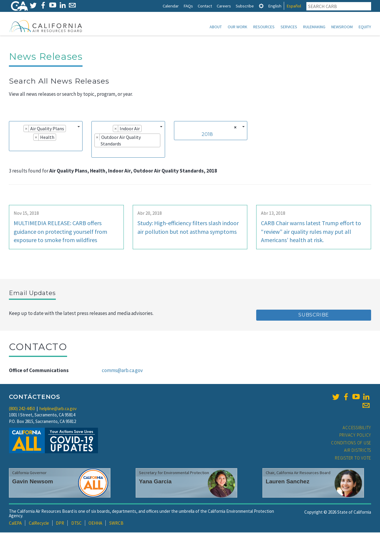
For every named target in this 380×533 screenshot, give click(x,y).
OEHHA (95, 523)
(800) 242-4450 (22, 409)
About (216, 26)
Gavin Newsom (32, 482)
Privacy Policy (355, 435)
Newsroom (342, 26)
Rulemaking (314, 26)
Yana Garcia (155, 482)
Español (293, 6)
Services (289, 26)
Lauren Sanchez (287, 482)
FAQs (188, 6)
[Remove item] (26, 129)
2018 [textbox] (207, 135)
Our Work (237, 26)
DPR (60, 523)
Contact (205, 6)
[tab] (261, 5)
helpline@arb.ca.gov (58, 409)
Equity (365, 26)
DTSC (76, 523)
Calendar (171, 6)
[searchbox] (13, 146)
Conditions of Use (351, 443)
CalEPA (15, 523)
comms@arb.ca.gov (122, 371)
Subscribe (245, 6)
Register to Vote (353, 458)
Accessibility (357, 428)
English (274, 6)
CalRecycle (39, 523)
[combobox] (46, 137)
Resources (264, 26)
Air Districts (357, 451)
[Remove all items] (234, 128)
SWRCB (116, 523)
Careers (224, 6)
